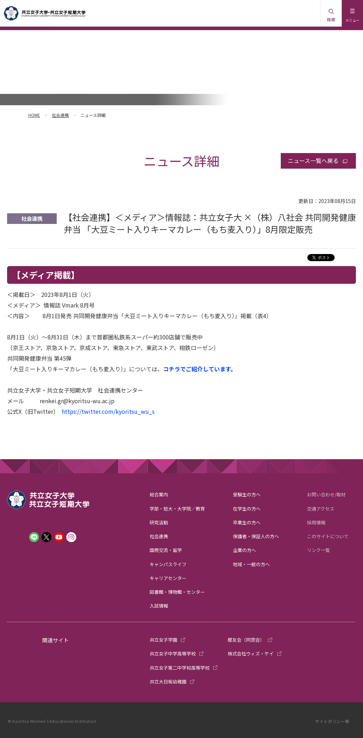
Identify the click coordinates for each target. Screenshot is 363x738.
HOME (34, 115)
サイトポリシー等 (332, 721)
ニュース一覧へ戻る (313, 160)
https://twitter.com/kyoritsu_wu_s (108, 411)
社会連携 (60, 115)
